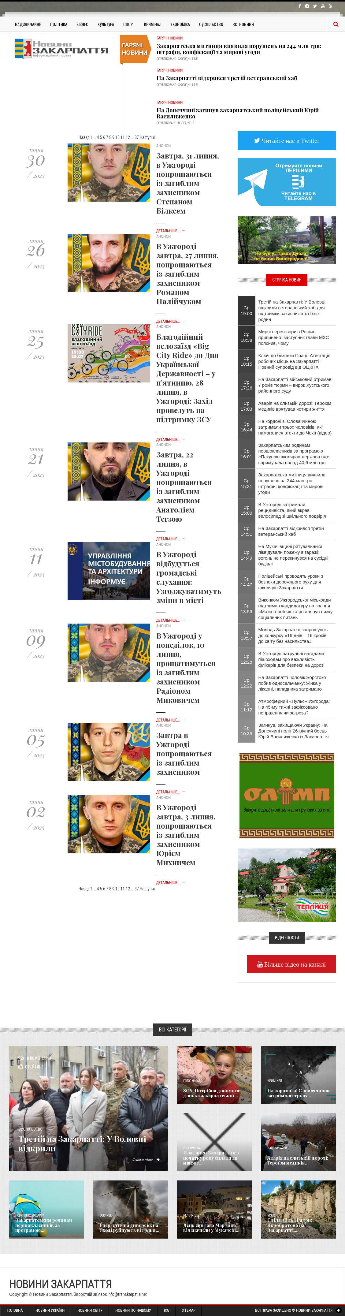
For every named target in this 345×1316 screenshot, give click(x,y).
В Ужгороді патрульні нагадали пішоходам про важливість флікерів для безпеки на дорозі (291, 659)
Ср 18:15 (246, 361)
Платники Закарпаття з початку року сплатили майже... (209, 1158)
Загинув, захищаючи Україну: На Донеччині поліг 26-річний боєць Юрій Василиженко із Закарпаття (293, 730)
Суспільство (211, 24)
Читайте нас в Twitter (290, 140)
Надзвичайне (28, 24)
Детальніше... (170, 231)
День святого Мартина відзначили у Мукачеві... (209, 1228)
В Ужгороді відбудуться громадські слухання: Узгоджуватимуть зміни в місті (188, 577)
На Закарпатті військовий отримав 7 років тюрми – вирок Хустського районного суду (295, 385)
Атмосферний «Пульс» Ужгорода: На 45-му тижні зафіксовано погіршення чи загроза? (294, 707)
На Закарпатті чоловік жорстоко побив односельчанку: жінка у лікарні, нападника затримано (292, 683)
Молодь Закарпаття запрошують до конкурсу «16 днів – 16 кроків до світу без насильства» (293, 635)
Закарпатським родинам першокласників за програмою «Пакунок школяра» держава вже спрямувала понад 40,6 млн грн (293, 453)
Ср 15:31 (246, 483)
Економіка (180, 24)
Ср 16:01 (246, 453)
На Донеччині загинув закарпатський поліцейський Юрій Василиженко (238, 113)
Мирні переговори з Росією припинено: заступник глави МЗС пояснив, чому (293, 337)
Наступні (147, 137)
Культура (106, 24)
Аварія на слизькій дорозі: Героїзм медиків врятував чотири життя (294, 406)
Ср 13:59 (246, 608)
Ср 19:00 (246, 310)
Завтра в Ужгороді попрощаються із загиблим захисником (184, 753)
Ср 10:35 (246, 730)
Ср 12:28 (246, 659)
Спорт (129, 24)
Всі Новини (243, 24)
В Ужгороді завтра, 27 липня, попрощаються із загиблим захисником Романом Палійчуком (187, 273)
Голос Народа (192, 1081)
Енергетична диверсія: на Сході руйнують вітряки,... (127, 1228)
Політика (58, 24)
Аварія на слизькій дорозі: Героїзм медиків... (296, 1160)
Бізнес (82, 24)
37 (137, 137)
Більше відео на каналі (294, 964)
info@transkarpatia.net (127, 1294)
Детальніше (145, 1159)
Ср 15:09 (246, 510)
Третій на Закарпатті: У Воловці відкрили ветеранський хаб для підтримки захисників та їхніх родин (291, 310)
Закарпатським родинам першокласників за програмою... (42, 1225)
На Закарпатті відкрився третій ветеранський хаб (227, 78)
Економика (191, 1148)
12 (128, 137)
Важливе (105, 1215)
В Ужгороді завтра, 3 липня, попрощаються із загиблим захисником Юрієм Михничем (185, 834)
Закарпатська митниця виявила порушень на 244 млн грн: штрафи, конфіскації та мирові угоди (239, 49)
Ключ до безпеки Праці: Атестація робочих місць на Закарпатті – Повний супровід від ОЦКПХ (294, 361)
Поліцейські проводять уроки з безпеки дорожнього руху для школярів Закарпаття (290, 581)
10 (117, 137)
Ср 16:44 (246, 426)
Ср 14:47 (246, 581)
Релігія (188, 1215)
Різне (271, 1215)
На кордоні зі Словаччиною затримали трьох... (297, 1093)
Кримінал (152, 24)
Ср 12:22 (246, 682)
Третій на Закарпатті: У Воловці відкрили (91, 1143)
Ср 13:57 (246, 635)
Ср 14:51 (246, 531)
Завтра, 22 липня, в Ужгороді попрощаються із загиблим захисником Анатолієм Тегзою (184, 486)
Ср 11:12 (246, 706)
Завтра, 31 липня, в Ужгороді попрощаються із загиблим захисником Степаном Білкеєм (187, 183)
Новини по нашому (29, 1215)
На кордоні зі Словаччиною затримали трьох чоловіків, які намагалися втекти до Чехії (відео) (295, 427)
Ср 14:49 (246, 555)
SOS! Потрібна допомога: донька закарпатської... (210, 1093)
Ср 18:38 (246, 337)
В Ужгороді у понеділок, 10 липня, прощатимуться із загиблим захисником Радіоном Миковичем (186, 668)
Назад (84, 137)
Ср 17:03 (246, 406)
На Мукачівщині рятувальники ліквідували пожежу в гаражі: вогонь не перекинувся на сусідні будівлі (293, 555)
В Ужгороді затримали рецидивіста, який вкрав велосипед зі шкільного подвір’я (292, 510)
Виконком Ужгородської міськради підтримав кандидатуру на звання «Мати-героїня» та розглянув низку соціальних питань (295, 608)
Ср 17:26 (246, 384)
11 (123, 137)
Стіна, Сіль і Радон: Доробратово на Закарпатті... (287, 1225)
